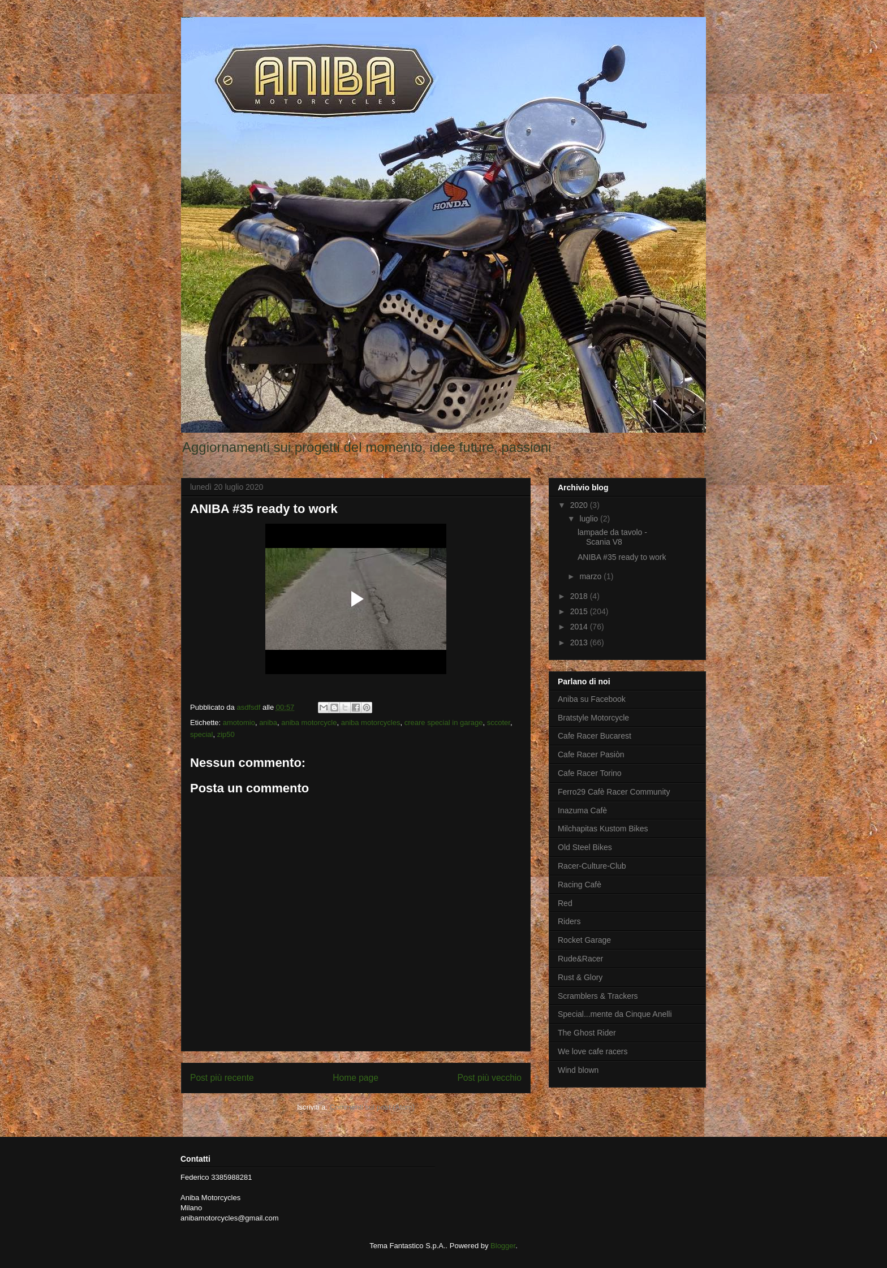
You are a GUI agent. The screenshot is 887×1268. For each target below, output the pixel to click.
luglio (589, 518)
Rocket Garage (584, 939)
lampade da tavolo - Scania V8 (612, 537)
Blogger (502, 1245)
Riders (569, 921)
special (201, 734)
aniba (268, 722)
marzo (591, 576)
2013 (580, 642)
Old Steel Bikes (585, 847)
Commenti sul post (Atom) (372, 1107)
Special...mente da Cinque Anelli (615, 1014)
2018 (580, 596)
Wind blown (578, 1070)
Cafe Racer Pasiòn (591, 754)
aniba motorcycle (309, 722)
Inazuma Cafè (582, 810)
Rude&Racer (580, 958)
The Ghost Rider (587, 1032)
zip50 (226, 734)
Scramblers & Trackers (598, 995)
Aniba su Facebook (592, 699)
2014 (580, 626)
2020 (580, 505)
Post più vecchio (489, 1077)
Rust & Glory (580, 977)
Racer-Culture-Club (592, 865)
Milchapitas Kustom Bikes (603, 828)
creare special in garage (443, 722)
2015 (580, 611)
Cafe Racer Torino (590, 773)
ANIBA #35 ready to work (622, 557)
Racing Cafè (579, 884)
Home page (355, 1077)
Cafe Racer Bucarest (594, 735)
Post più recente (222, 1077)
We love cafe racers (592, 1051)
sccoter (498, 722)
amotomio (239, 722)
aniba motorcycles (371, 722)
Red (565, 903)
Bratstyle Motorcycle (593, 717)
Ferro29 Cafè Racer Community (614, 791)
